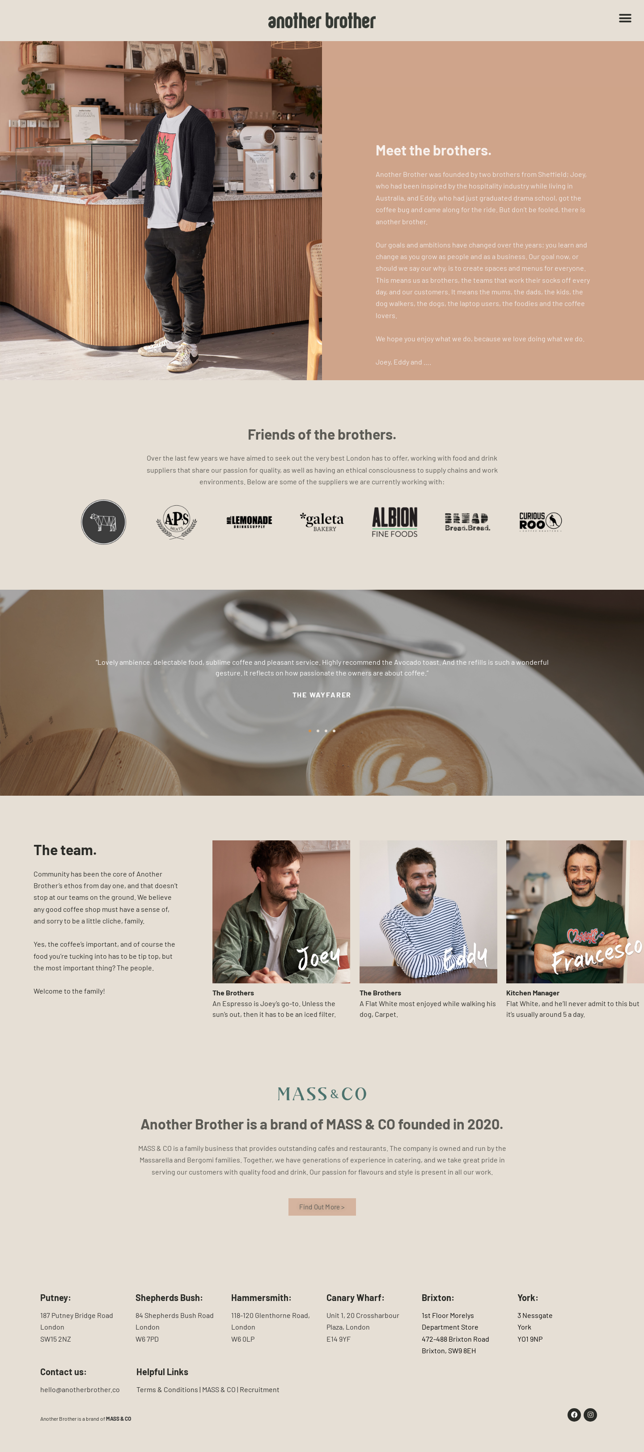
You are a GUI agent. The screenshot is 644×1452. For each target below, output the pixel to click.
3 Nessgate (535, 1315)
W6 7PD (147, 1338)
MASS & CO (118, 1418)
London (52, 1326)
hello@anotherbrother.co (80, 1389)
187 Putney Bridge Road (76, 1315)
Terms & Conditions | (169, 1389)
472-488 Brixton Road (455, 1338)
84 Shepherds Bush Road (175, 1315)
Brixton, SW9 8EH (449, 1350)
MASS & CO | (221, 1389)
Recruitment (260, 1389)
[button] (625, 18)
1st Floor (435, 1315)
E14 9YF (338, 1338)
